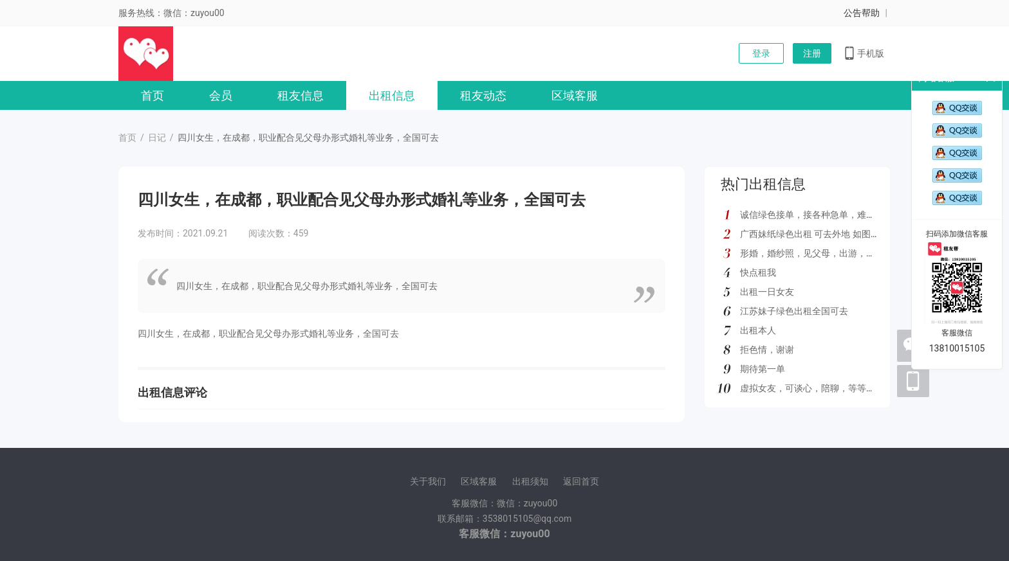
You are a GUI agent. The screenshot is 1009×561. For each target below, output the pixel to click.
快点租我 (758, 272)
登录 (761, 53)
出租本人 (758, 330)
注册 (812, 53)
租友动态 (483, 95)
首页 (152, 95)
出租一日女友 (767, 292)
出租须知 (530, 481)
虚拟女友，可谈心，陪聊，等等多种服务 (821, 388)
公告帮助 (862, 13)
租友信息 (300, 95)
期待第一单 (762, 369)
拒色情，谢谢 (767, 349)
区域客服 (574, 95)
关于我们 (428, 481)
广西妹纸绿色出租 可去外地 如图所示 (814, 234)
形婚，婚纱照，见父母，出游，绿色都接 (821, 253)
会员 (220, 95)
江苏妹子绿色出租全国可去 (794, 311)
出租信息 (392, 95)
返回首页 (581, 481)
